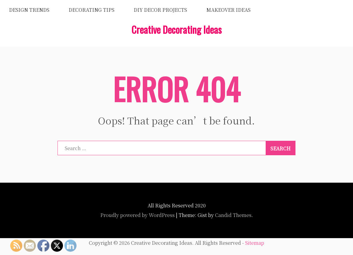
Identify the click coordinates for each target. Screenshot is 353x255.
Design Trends (29, 9)
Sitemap (254, 242)
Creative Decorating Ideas (176, 29)
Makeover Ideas (228, 9)
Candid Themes (233, 215)
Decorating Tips (91, 9)
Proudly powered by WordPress (137, 215)
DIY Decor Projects (160, 9)
